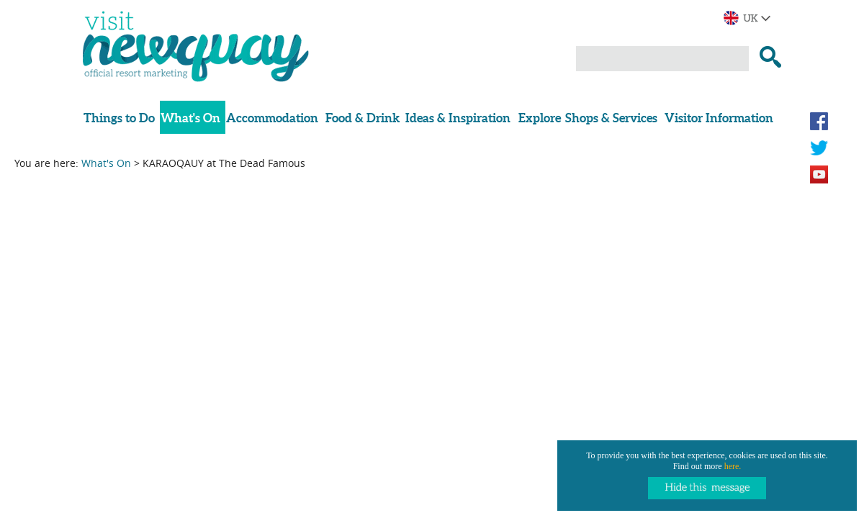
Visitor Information (719, 117)
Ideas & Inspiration (457, 117)
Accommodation (272, 117)
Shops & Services (611, 117)
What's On (190, 117)
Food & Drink (362, 117)
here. (733, 466)
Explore (539, 117)
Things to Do (119, 117)
